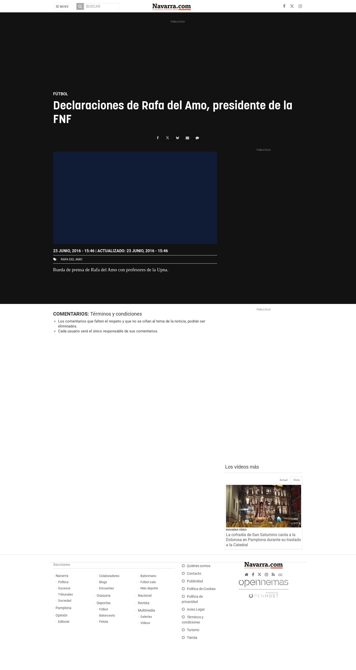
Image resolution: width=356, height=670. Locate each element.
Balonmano (148, 576)
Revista (143, 603)
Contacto (194, 573)
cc (280, 574)
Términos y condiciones (116, 314)
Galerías (146, 617)
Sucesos (64, 588)
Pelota (103, 621)
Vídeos (145, 623)
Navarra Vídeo (236, 529)
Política (63, 582)
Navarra (62, 576)
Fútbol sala (148, 582)
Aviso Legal (195, 609)
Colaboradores (109, 576)
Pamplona (63, 608)
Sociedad (64, 600)
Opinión (61, 615)
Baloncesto (107, 615)
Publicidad (195, 581)
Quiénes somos (198, 566)
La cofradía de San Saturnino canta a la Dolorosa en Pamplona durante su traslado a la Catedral (263, 539)
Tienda (192, 638)
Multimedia (146, 610)
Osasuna (104, 596)
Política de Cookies (201, 589)
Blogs (103, 582)
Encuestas (106, 588)
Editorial (63, 621)
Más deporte (149, 588)
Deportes (104, 603)
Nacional (145, 596)
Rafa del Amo (71, 259)
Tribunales (65, 594)
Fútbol (103, 609)
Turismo (193, 630)
